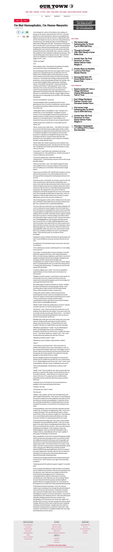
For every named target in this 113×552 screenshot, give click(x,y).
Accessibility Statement (68, 547)
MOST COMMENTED (76, 85)
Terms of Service (52, 547)
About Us (47, 16)
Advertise (57, 16)
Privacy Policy (59, 547)
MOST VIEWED (74, 38)
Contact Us (67, 16)
